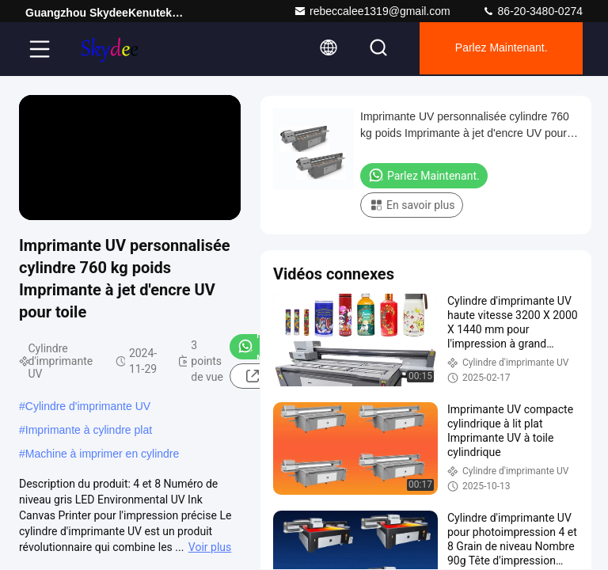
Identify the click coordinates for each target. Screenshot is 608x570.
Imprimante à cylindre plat (88, 430)
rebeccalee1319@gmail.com (372, 11)
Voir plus (209, 547)
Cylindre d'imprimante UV (87, 406)
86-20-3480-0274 (532, 11)
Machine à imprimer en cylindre (102, 453)
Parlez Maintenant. (498, 49)
